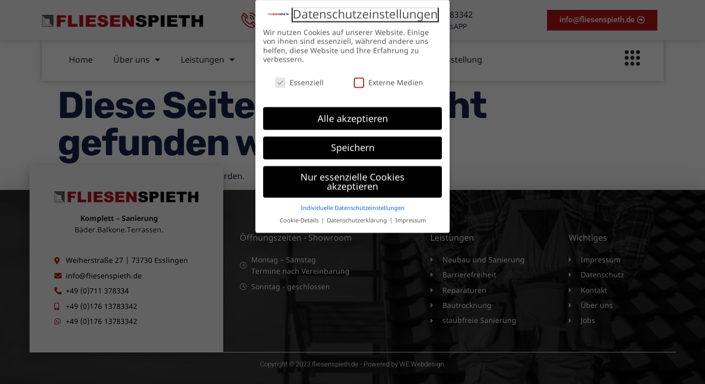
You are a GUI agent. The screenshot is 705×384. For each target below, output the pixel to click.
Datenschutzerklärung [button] (358, 214)
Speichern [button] (353, 142)
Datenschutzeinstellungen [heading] (365, 9)
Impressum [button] (410, 214)
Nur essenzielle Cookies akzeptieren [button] (352, 176)
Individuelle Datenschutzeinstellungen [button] (353, 202)
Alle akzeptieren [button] (353, 113)
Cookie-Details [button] (300, 214)
